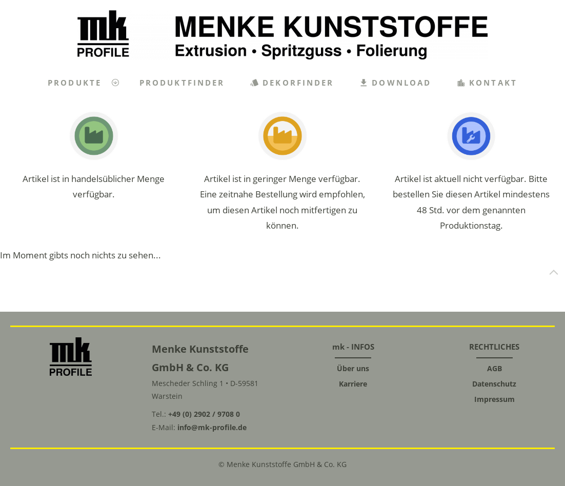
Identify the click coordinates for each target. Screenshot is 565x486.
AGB (494, 368)
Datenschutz (494, 384)
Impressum (494, 399)
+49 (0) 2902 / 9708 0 (204, 414)
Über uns (353, 368)
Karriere (353, 384)
